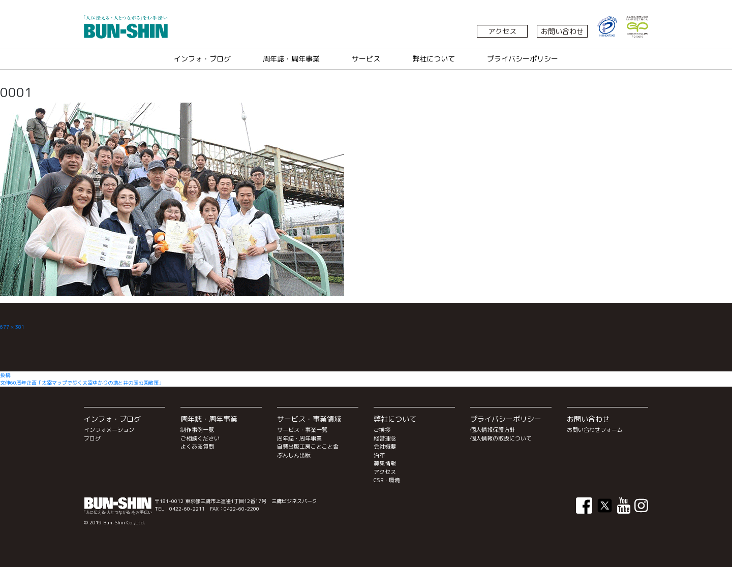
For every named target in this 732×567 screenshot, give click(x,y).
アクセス (502, 31)
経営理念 (385, 438)
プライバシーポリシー (522, 59)
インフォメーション (109, 430)
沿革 (379, 455)
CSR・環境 (387, 480)
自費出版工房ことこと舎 (308, 447)
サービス (366, 59)
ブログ (92, 438)
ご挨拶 (382, 430)
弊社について (433, 59)
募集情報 (385, 463)
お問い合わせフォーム (595, 430)
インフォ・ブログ (202, 59)
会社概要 (385, 447)
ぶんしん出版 (294, 455)
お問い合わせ (562, 31)
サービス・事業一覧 (302, 430)
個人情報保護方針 (492, 430)
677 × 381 (12, 326)
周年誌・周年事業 (291, 59)
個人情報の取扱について (501, 438)
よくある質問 (197, 447)
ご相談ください (200, 438)
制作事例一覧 (197, 430)
